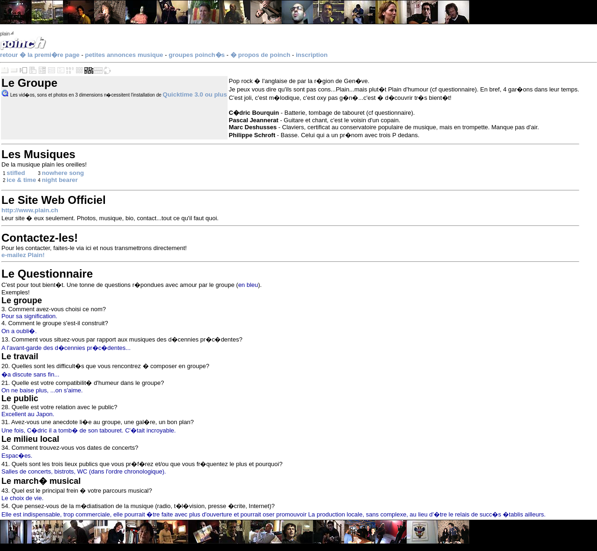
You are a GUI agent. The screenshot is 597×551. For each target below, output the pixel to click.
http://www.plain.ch (29, 210)
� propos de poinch (260, 54)
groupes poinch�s (197, 54)
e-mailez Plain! (23, 254)
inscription (311, 54)
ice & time (21, 179)
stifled (16, 172)
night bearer (60, 179)
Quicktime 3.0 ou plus (195, 94)
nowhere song (63, 172)
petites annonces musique (124, 54)
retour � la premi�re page (39, 54)
